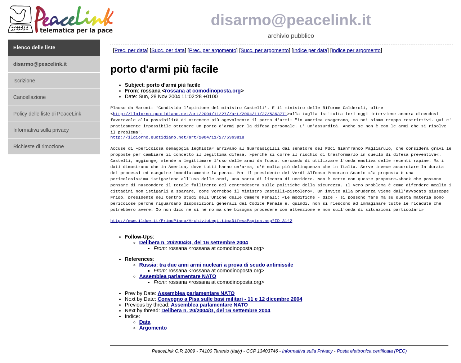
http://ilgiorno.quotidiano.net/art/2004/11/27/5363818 (177, 136)
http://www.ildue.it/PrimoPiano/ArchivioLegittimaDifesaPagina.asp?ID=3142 (201, 216)
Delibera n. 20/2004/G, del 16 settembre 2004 (193, 239)
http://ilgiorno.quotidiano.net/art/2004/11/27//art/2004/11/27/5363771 (200, 113)
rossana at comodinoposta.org (203, 91)
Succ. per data (168, 50)
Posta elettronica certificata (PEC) (372, 347)
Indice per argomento (356, 50)
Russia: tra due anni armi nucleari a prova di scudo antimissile (216, 261)
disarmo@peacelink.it (291, 19)
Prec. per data (131, 50)
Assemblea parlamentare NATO (177, 273)
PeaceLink (62, 17)
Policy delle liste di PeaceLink (47, 114)
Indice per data (310, 50)
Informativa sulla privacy (41, 130)
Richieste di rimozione (38, 146)
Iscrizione (24, 80)
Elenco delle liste (34, 47)
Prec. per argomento (212, 50)
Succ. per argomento (265, 50)
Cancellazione (29, 97)
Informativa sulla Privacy (307, 347)
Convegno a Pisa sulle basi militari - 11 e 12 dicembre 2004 (230, 296)
